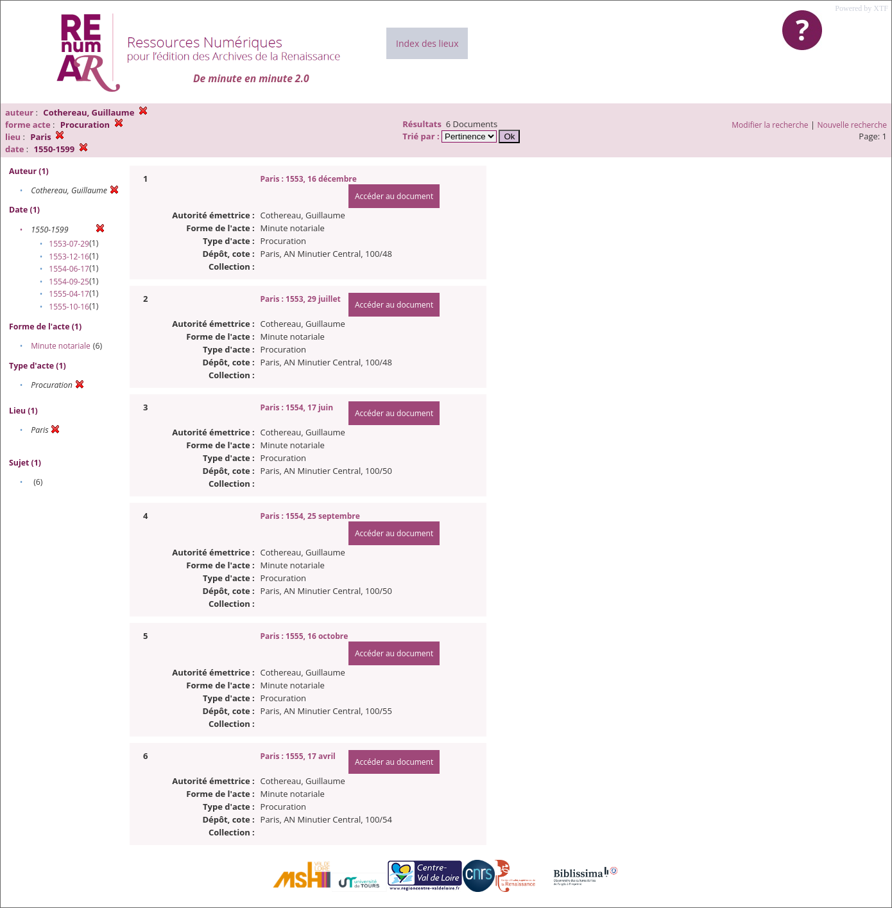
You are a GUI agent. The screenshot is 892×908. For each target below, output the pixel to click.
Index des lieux (427, 43)
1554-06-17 (69, 268)
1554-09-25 (69, 281)
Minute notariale (60, 345)
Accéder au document (394, 196)
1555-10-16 (69, 306)
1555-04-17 (69, 293)
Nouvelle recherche (853, 124)
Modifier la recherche (770, 124)
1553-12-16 (69, 256)
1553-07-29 (69, 243)
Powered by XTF (861, 8)
